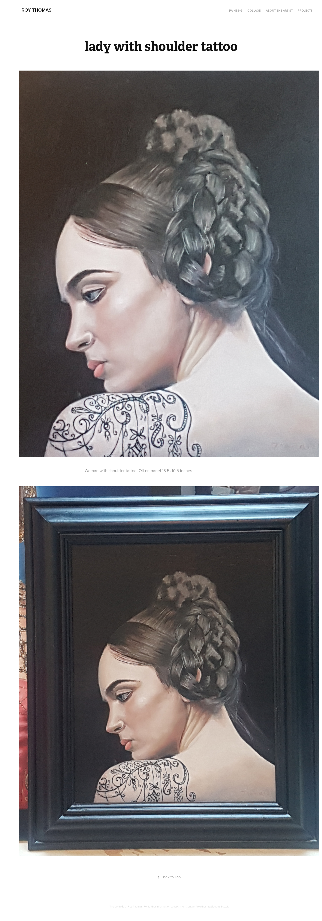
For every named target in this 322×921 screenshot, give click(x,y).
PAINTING (235, 10)
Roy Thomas (36, 10)
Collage (254, 10)
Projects (305, 10)
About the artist (279, 10)
